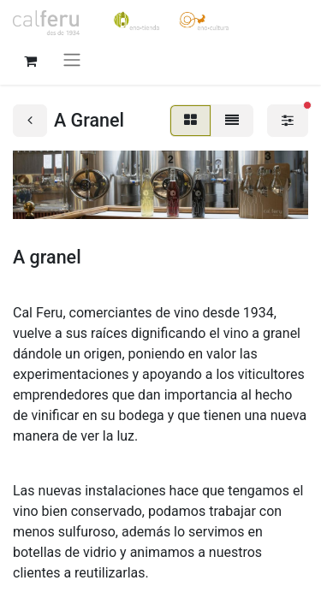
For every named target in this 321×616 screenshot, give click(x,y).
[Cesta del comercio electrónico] (30, 59)
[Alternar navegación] (72, 59)
